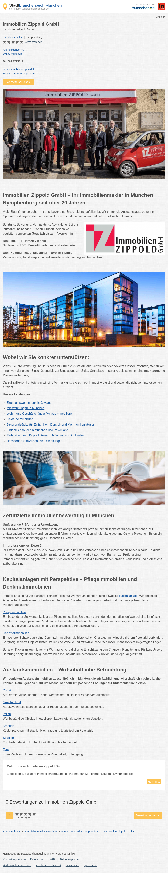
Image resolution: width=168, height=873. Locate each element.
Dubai (7, 690)
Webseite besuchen (18, 81)
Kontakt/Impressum (14, 859)
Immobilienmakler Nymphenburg (80, 831)
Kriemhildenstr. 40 (82, 52)
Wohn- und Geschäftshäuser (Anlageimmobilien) (39, 413)
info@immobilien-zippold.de (19, 69)
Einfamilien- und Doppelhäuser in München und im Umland (46, 435)
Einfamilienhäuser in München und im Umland (37, 430)
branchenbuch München (35, 5)
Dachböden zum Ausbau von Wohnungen (34, 441)
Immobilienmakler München (40, 831)
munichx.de (72, 865)
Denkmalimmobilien (16, 633)
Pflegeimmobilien (14, 612)
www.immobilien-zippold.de (19, 73)
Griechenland (12, 702)
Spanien (8, 737)
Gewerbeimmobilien (20, 419)
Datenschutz (37, 859)
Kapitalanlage (128, 595)
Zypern (7, 749)
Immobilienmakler (13, 37)
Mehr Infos (154, 781)
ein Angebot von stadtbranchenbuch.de (29, 9)
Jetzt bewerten (33, 42)
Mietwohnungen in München (25, 408)
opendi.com (90, 865)
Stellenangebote (69, 859)
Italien (7, 714)
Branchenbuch (11, 831)
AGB (52, 859)
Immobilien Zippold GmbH (119, 831)
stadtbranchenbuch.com (17, 865)
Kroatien (8, 726)
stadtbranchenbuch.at (48, 865)
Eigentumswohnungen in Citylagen (30, 402)
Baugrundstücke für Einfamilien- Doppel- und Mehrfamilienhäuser (50, 424)
